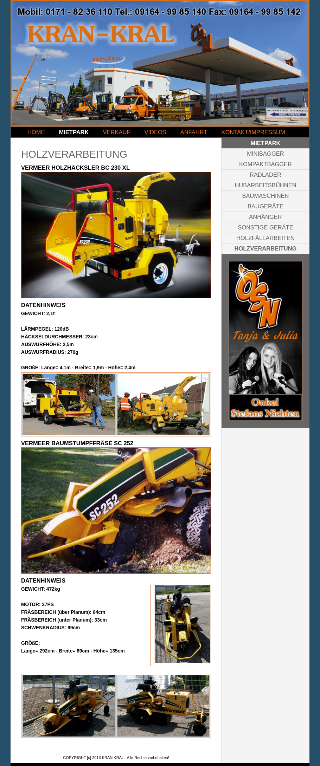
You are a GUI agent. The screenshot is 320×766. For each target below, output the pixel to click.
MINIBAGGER (265, 153)
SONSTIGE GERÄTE (265, 227)
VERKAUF (116, 132)
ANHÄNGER (265, 217)
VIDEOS (155, 132)
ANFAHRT (193, 132)
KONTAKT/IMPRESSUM (253, 132)
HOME (36, 132)
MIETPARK (74, 132)
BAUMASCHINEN (265, 196)
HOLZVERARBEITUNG (266, 248)
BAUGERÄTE (265, 206)
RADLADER (265, 174)
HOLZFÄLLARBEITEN (265, 238)
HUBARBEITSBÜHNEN (265, 185)
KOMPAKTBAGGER (265, 164)
